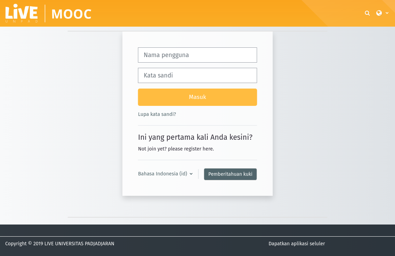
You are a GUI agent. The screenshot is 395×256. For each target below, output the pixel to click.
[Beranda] (48, 13)
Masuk (197, 97)
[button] (368, 13)
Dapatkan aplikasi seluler (297, 244)
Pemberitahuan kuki (230, 174)
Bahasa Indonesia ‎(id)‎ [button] (163, 174)
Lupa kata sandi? (157, 114)
